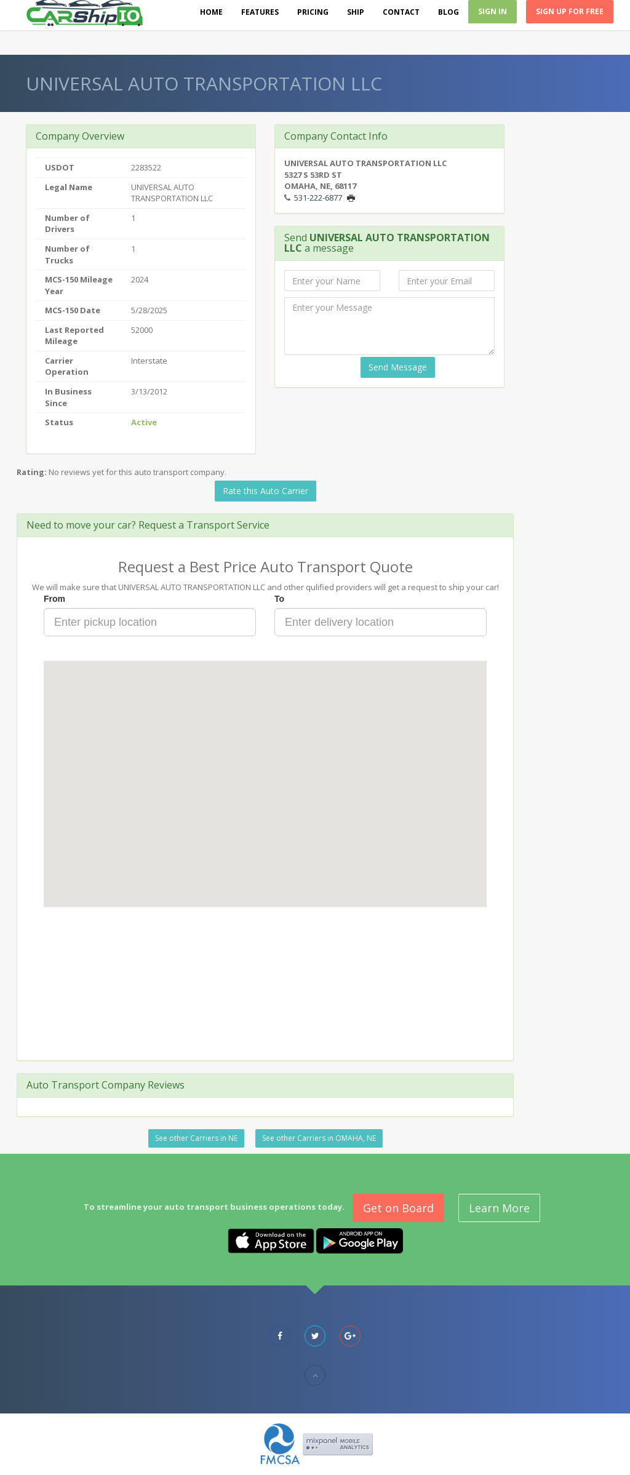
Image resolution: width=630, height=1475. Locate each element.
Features (260, 12)
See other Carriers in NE (196, 1138)
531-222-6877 (318, 197)
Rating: (32, 472)
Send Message (398, 367)
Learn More (499, 1208)
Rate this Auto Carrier (265, 491)
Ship (355, 12)
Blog (448, 12)
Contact (401, 12)
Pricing (313, 12)
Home (211, 12)
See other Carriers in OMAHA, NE (319, 1138)
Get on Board (398, 1208)
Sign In (492, 11)
